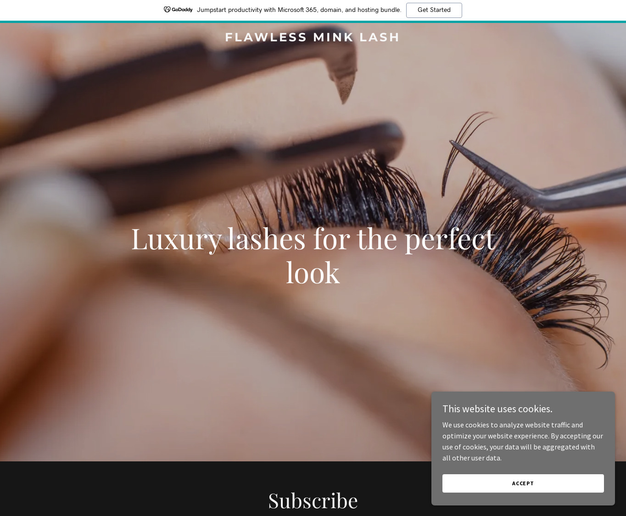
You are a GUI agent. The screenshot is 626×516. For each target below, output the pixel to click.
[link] (313, 38)
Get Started (434, 10)
